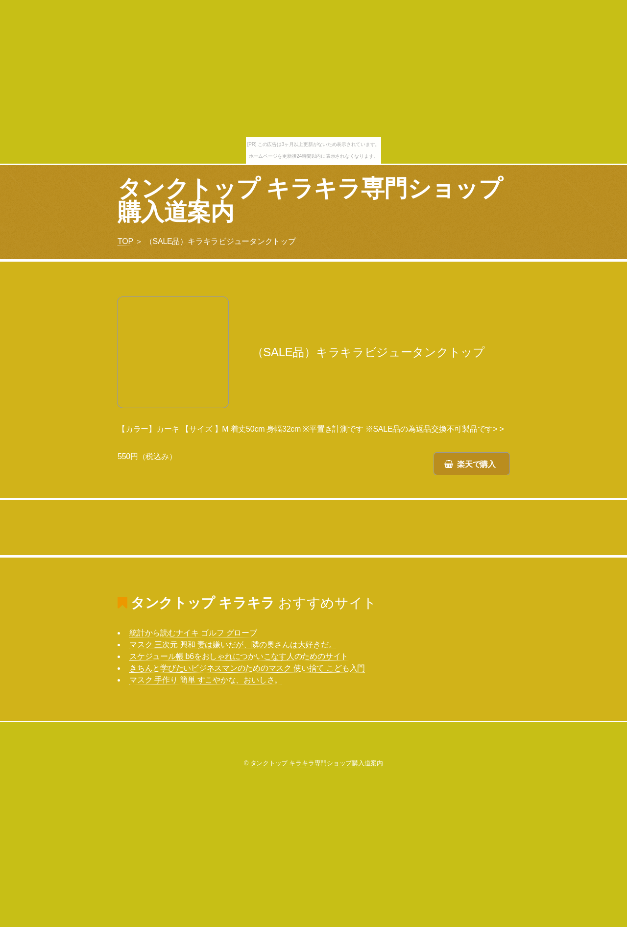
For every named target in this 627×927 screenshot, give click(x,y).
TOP (125, 241)
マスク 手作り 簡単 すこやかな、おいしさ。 (205, 680)
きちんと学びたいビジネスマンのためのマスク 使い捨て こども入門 (247, 668)
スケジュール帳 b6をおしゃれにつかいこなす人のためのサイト (238, 656)
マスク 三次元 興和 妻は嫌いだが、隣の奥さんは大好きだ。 (232, 644)
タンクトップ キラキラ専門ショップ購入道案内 (310, 200)
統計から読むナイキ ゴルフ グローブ (193, 633)
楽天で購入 (476, 464)
